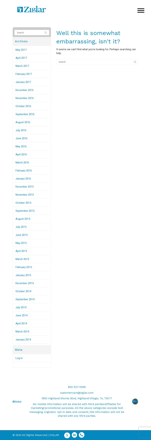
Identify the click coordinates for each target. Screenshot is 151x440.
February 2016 (24, 170)
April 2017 (21, 57)
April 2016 (21, 154)
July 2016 (21, 130)
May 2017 (21, 49)
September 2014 (25, 299)
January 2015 (23, 275)
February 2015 (24, 267)
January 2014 (23, 339)
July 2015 (21, 226)
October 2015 (23, 202)
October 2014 (23, 291)
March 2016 (22, 162)
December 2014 (25, 283)
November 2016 (25, 98)
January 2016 (23, 178)
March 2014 (22, 331)
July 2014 (21, 307)
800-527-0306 (77, 387)
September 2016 (25, 114)
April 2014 (21, 323)
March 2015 (22, 259)
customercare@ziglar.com (77, 392)
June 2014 (21, 315)
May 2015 (21, 243)
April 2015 (21, 251)
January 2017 (23, 82)
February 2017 (24, 74)
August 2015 (23, 218)
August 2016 (23, 122)
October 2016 (23, 106)
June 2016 (21, 138)
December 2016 (25, 90)
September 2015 (25, 210)
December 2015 (25, 186)
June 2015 (21, 235)
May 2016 (21, 146)
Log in (19, 358)
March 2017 (22, 66)
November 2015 (25, 194)
